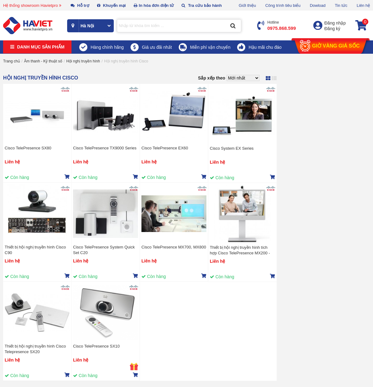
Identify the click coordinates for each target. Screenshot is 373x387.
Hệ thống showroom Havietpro (32, 5)
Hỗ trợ (80, 5)
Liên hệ (363, 5)
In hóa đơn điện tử (154, 5)
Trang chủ (11, 61)
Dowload (318, 5)
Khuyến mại (111, 5)
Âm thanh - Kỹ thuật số (43, 61)
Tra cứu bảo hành (202, 5)
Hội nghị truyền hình (83, 61)
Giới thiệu (247, 5)
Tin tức (341, 5)
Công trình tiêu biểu (282, 5)
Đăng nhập (335, 22)
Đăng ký (332, 28)
